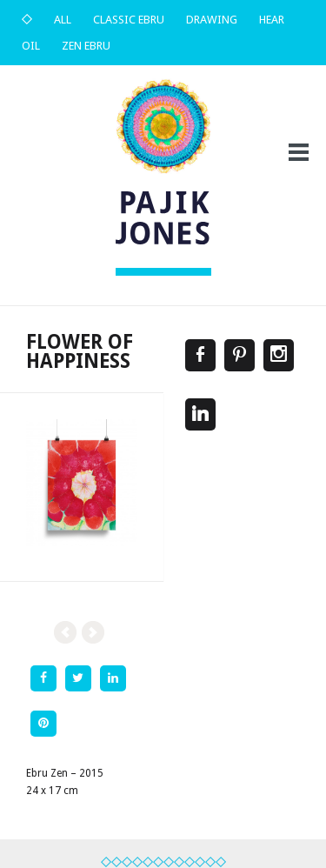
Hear (271, 19)
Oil (31, 45)
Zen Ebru (86, 45)
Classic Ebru (128, 19)
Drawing (211, 19)
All (62, 19)
